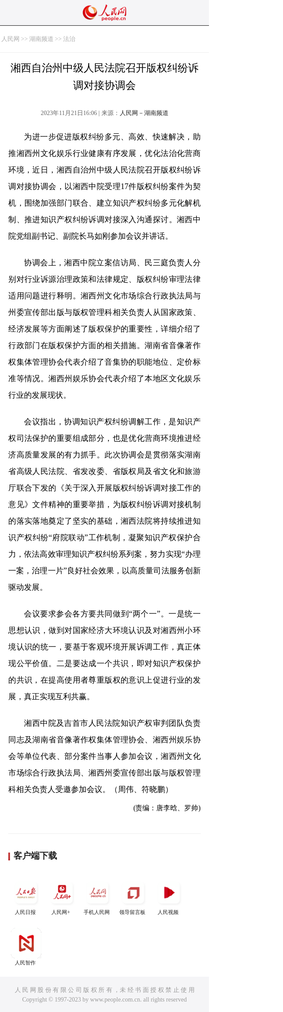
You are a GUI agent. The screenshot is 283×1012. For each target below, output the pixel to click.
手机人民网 (97, 896)
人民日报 (26, 896)
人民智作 (26, 947)
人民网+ (62, 896)
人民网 (10, 39)
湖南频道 (41, 39)
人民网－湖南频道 (144, 113)
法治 (69, 39)
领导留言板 (133, 896)
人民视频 (169, 896)
